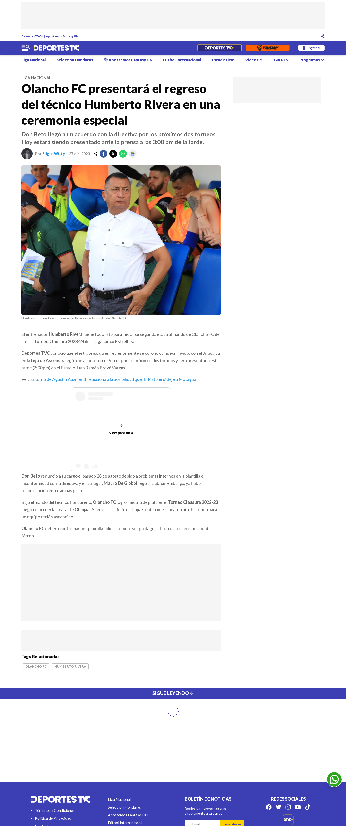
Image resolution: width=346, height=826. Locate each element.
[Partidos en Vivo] (219, 47)
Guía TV (281, 60)
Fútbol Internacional (182, 60)
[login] (311, 48)
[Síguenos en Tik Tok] (308, 807)
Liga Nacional (33, 60)
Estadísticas (223, 60)
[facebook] (103, 154)
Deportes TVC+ (32, 36)
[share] (96, 154)
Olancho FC (36, 666)
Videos (254, 60)
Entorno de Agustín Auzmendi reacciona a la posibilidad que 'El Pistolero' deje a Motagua (113, 379)
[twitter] (113, 154)
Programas (312, 60)
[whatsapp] (123, 154)
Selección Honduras (74, 60)
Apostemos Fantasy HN (62, 36)
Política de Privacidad (53, 818)
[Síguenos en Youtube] (298, 807)
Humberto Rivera (70, 666)
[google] (133, 154)
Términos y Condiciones (55, 810)
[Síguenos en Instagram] (288, 807)
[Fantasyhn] (268, 47)
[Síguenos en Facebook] (269, 807)
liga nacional (36, 77)
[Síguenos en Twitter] (278, 807)
